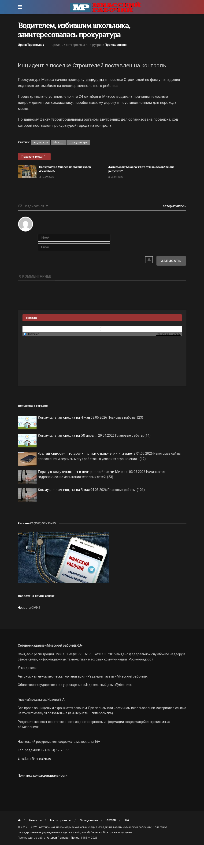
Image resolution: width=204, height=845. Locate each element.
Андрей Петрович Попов (63, 837)
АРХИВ (111, 820)
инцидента (95, 79)
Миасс (58, 142)
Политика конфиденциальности (42, 775)
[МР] (63, 557)
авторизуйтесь (174, 206)
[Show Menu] (20, 7)
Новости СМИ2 (29, 607)
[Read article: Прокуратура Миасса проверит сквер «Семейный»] (27, 171)
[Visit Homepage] (105, 7)
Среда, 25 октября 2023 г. (70, 45)
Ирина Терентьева (31, 45)
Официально (89, 820)
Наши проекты (60, 820)
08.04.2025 (115, 177)
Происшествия (115, 45)
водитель (40, 142)
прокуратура (78, 142)
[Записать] (171, 260)
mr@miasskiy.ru (39, 758)
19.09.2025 (46, 177)
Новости (35, 820)
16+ (126, 820)
